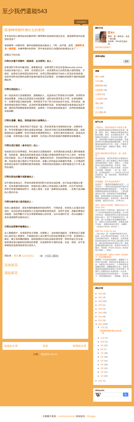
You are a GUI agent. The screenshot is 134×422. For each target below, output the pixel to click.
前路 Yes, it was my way (105, 231)
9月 (102, 345)
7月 (102, 353)
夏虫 (113, 32)
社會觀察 (99, 90)
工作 (97, 81)
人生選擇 (99, 99)
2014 (100, 316)
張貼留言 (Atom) (49, 354)
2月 (102, 372)
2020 (100, 301)
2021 (100, 297)
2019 (100, 305)
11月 (102, 338)
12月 (102, 327)
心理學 (98, 94)
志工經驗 (99, 112)
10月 (102, 342)
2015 (100, 313)
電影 (97, 103)
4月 (102, 364)
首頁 (45, 346)
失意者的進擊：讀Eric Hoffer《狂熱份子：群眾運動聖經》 (111, 255)
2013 (100, 320)
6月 (102, 357)
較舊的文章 (79, 346)
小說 (97, 108)
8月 (102, 349)
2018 (100, 309)
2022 (100, 294)
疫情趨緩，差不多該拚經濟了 (108, 181)
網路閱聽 (99, 85)
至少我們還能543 (24, 11)
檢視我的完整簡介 (103, 47)
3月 (102, 368)
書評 (97, 76)
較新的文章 (11, 346)
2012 (100, 324)
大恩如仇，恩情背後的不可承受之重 (110, 127)
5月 (102, 361)
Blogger (91, 416)
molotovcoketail (66, 416)
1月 (102, 376)
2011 (100, 381)
